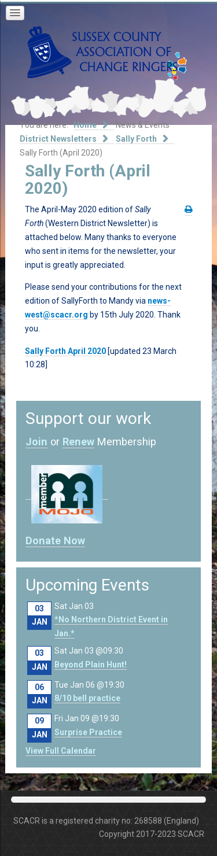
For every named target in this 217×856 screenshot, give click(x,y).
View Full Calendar (60, 750)
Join (36, 442)
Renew (78, 442)
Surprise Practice (88, 732)
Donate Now (55, 540)
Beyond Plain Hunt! (90, 664)
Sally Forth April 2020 (65, 351)
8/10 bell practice (87, 698)
